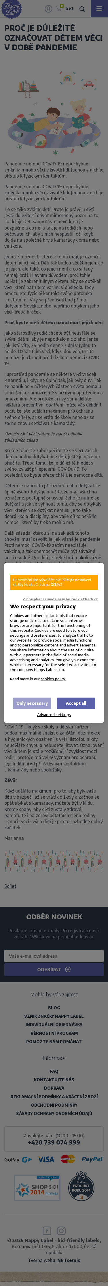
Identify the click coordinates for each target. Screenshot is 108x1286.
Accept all (76, 703)
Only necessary (32, 703)
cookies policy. (53, 678)
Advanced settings (54, 714)
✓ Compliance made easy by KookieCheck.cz (60, 599)
